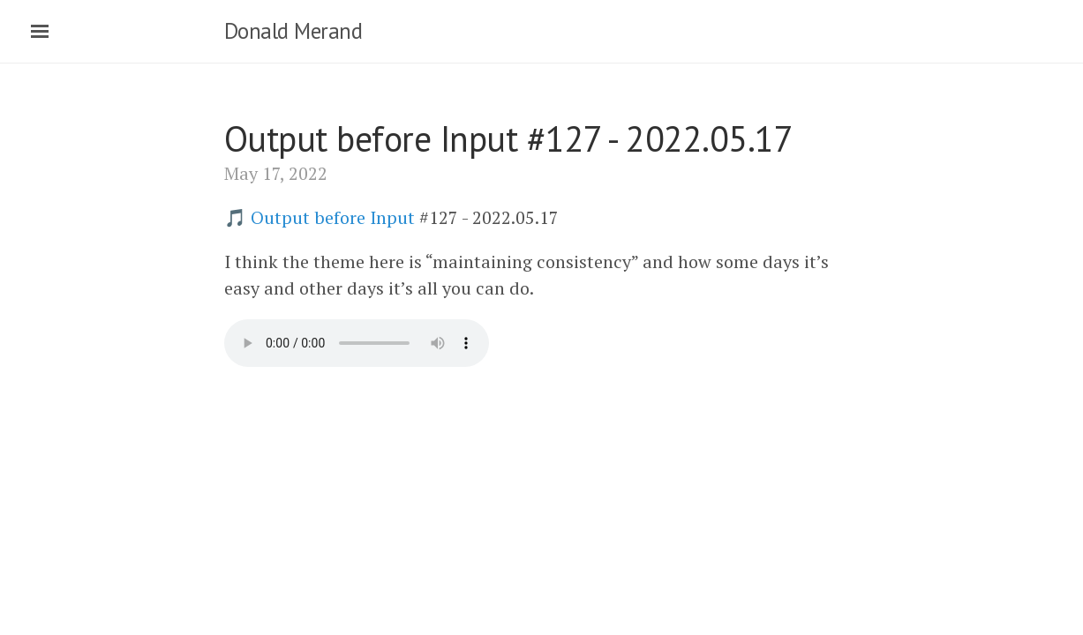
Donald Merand (293, 31)
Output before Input (333, 217)
